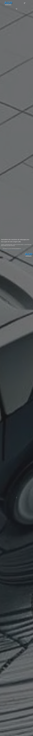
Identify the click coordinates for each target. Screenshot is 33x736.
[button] (24, 3)
